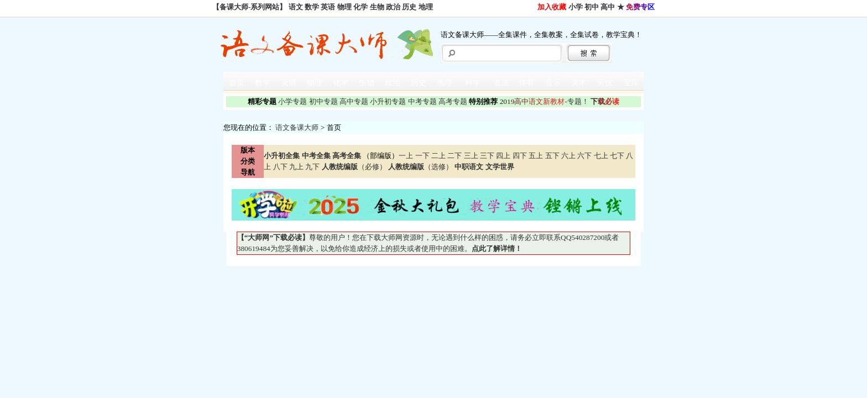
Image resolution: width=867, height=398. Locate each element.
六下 (584, 155)
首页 (236, 82)
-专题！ (544, 101)
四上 (503, 155)
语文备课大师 (296, 127)
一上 (406, 155)
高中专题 (354, 101)
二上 (438, 155)
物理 (344, 7)
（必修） (354, 167)
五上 (536, 155)
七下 (617, 155)
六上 (568, 155)
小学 (575, 7)
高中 (607, 7)
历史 (409, 7)
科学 (472, 82)
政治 (393, 7)
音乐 (553, 82)
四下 (520, 155)
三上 (471, 155)
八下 (280, 167)
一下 (422, 155)
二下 (454, 155)
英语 (328, 7)
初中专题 (323, 101)
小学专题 (292, 101)
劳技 (605, 82)
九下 (312, 167)
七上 (601, 155)
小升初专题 (388, 101)
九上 (296, 167)
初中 (591, 7)
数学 (312, 7)
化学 (360, 7)
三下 (487, 155)
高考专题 (452, 101)
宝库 (631, 82)
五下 (552, 155)
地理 (426, 7)
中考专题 (422, 101)
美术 (579, 82)
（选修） (420, 167)
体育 (527, 82)
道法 (501, 82)
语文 (296, 7)
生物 (377, 7)
